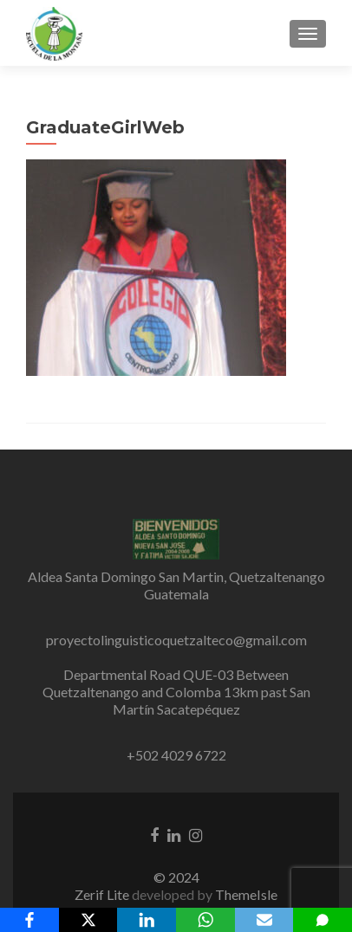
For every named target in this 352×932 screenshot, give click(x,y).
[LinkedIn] (146, 920)
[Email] (264, 920)
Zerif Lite (103, 894)
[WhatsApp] (205, 920)
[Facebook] (29, 920)
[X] (88, 920)
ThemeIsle (246, 894)
